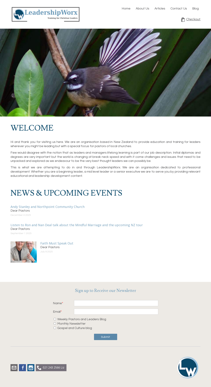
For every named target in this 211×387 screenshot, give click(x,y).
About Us (142, 8)
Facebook (22, 367)
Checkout (193, 19)
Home (126, 8)
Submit (105, 337)
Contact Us (178, 8)
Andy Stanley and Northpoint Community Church (48, 207)
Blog (195, 8)
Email (57, 311)
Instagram (30, 367)
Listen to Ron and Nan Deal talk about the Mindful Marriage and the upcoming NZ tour (77, 225)
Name (57, 303)
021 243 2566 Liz (53, 367)
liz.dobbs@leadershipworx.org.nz (14, 367)
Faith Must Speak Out (56, 243)
